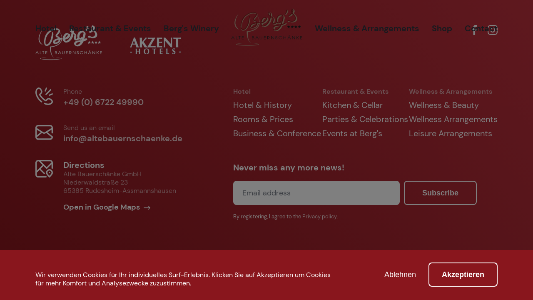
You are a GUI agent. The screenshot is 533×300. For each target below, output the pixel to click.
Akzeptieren (463, 274)
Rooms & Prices (263, 119)
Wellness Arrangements (453, 119)
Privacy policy (319, 216)
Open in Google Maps (102, 207)
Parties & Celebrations (365, 119)
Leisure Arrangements (450, 133)
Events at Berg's (352, 133)
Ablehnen (400, 274)
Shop (442, 28)
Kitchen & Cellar (352, 105)
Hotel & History (262, 105)
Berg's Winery (191, 28)
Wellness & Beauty (444, 105)
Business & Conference (277, 133)
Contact (481, 28)
